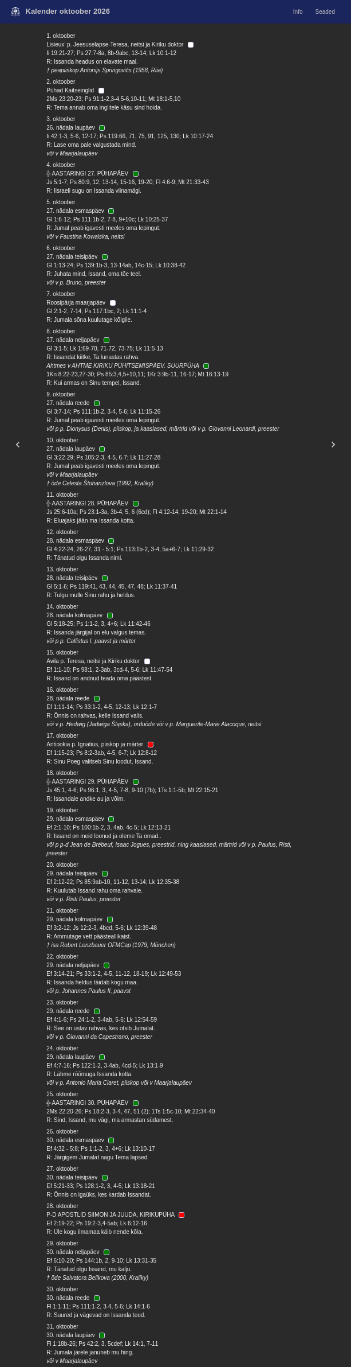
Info (298, 12)
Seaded (325, 12)
